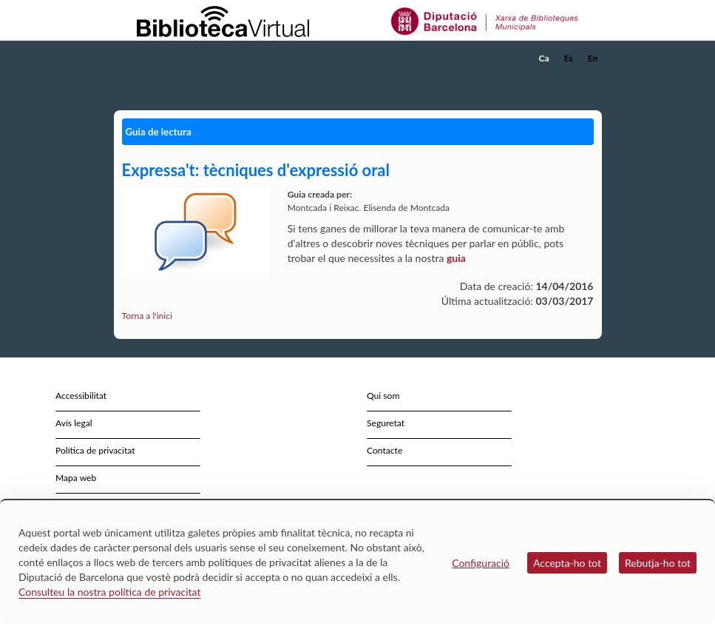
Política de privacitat (95, 450)
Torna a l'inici (147, 315)
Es (568, 58)
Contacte (384, 450)
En (593, 58)
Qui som (383, 395)
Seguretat (385, 422)
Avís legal (73, 422)
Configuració (480, 563)
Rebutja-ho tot (658, 563)
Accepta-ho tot (567, 563)
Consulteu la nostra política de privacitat (109, 591)
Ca (544, 58)
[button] (594, 78)
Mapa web (75, 477)
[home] (173, 58)
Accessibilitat (80, 395)
